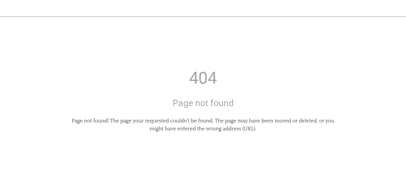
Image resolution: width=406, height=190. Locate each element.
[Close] (10, 8)
